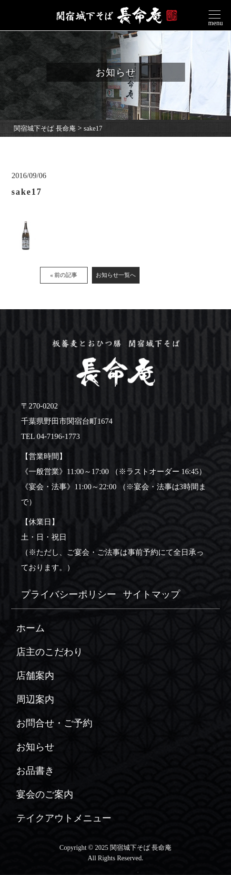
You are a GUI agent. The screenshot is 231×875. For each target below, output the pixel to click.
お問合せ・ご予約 (54, 723)
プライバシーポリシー (68, 594)
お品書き (35, 770)
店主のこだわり (49, 652)
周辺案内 (35, 699)
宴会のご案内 (44, 794)
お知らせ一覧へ (116, 278)
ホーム (30, 628)
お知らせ (35, 747)
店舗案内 (35, 675)
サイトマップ (151, 594)
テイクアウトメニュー (63, 818)
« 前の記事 (63, 278)
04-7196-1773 (58, 436)
